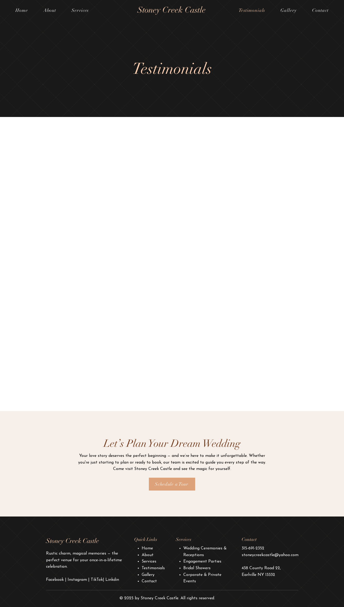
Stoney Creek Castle (172, 10)
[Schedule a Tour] (172, 484)
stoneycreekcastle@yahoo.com (270, 555)
